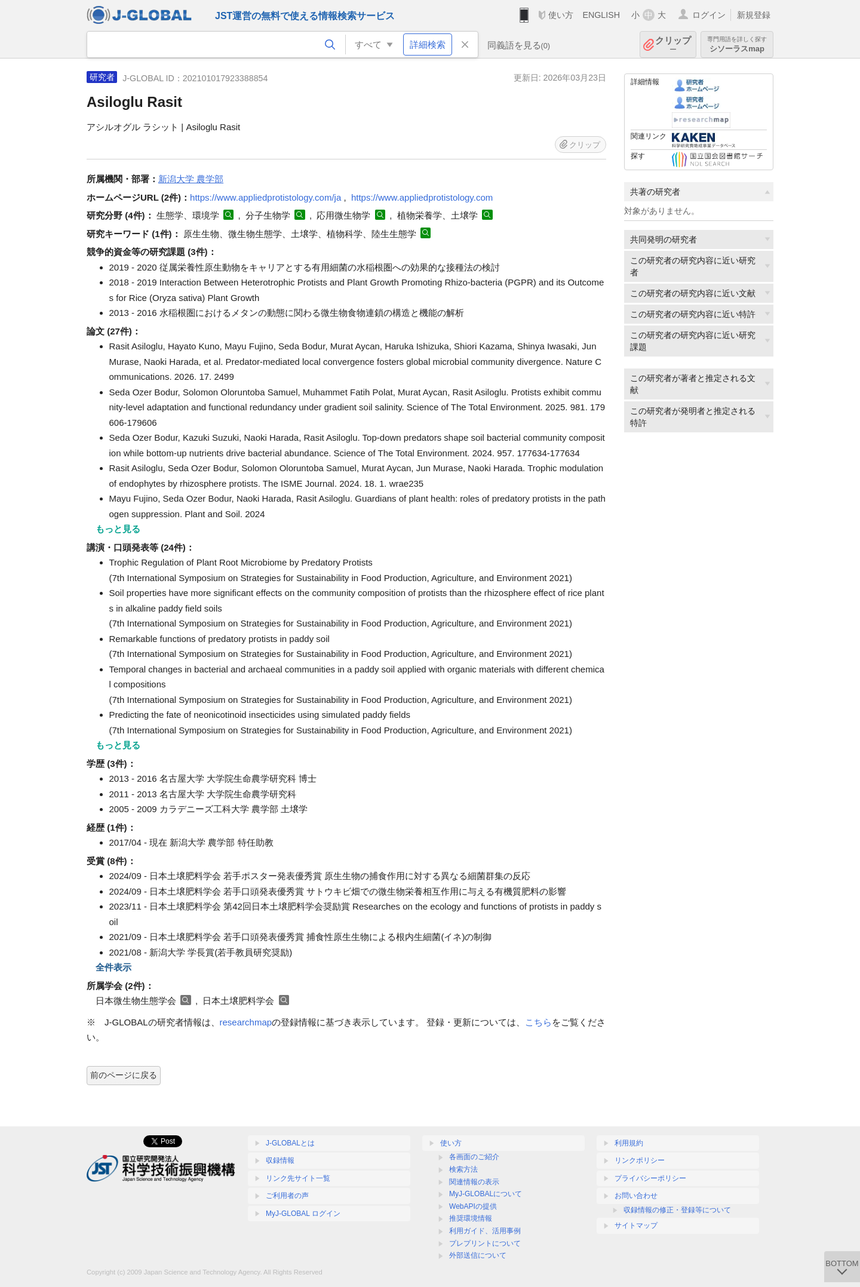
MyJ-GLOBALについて (485, 1194)
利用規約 (629, 1143)
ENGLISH (601, 15)
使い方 (560, 15)
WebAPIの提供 (473, 1206)
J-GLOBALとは (290, 1143)
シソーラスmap (737, 44)
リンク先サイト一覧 (298, 1178)
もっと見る (118, 529)
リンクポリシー (640, 1160)
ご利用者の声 (287, 1195)
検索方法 (463, 1169)
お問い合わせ (636, 1195)
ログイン (709, 15)
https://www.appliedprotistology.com (422, 197)
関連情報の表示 (474, 1182)
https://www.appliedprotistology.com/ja (265, 197)
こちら (538, 1022)
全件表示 (113, 967)
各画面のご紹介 (474, 1157)
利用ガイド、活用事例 (485, 1231)
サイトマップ (636, 1225)
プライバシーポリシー (650, 1178)
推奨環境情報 (470, 1218)
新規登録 (753, 15)
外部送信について (477, 1255)
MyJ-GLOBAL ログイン (303, 1213)
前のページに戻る (123, 1075)
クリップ (673, 44)
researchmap (246, 1022)
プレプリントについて (485, 1243)
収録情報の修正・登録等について (677, 1210)
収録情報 (280, 1160)
